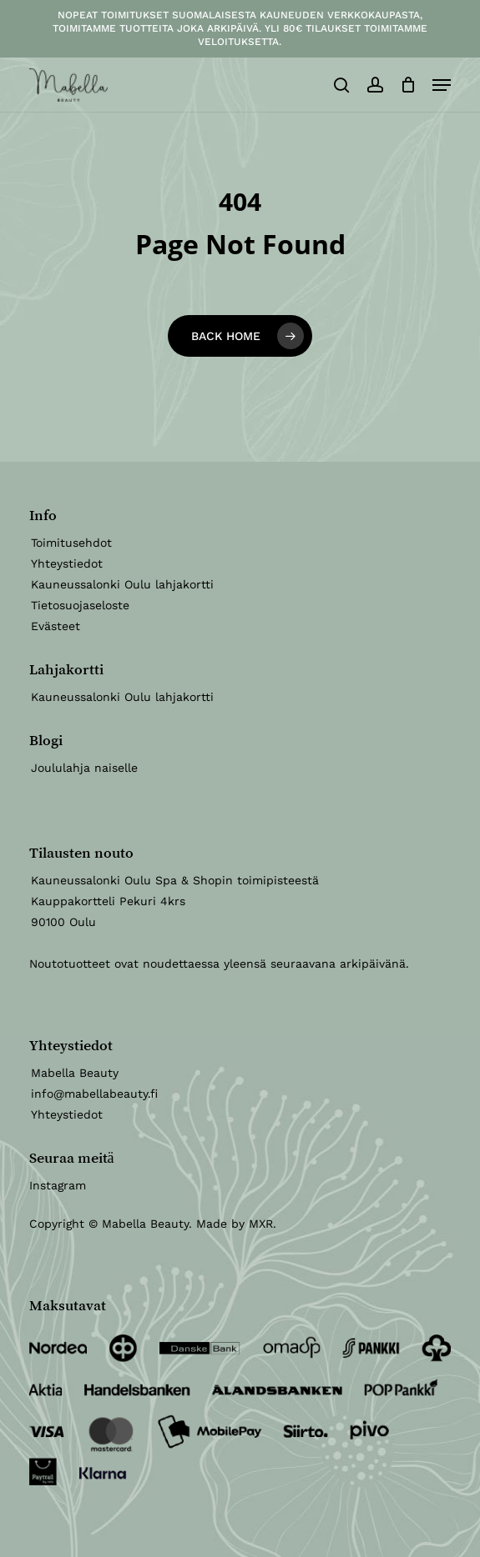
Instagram (57, 1185)
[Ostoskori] (408, 85)
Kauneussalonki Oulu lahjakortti (122, 584)
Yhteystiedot (67, 563)
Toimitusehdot (71, 542)
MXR (261, 1223)
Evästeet (55, 626)
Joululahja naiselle (84, 767)
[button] (441, 85)
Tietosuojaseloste (80, 605)
